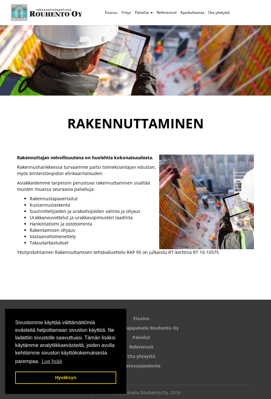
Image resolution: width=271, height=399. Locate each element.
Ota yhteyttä (219, 12)
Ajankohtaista (192, 12)
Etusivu (111, 12)
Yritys (126, 12)
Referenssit (167, 12)
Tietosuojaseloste (141, 366)
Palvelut (144, 12)
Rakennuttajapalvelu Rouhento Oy (141, 328)
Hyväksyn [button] (65, 377)
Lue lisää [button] (52, 361)
